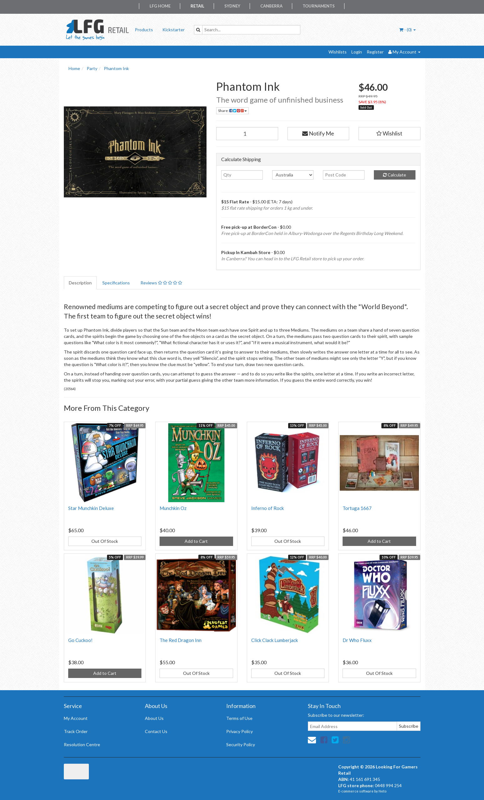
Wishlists (338, 51)
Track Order (76, 731)
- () (407, 29)
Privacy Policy (239, 731)
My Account (76, 718)
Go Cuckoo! (80, 640)
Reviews (161, 282)
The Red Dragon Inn (180, 640)
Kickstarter (173, 29)
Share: (232, 110)
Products (144, 29)
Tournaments (319, 5)
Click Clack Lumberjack (274, 640)
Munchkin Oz (173, 508)
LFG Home (160, 5)
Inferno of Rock (267, 508)
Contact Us (156, 731)
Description (80, 282)
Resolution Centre (82, 744)
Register (375, 51)
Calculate (394, 174)
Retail (197, 5)
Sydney (232, 5)
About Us (154, 718)
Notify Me (318, 133)
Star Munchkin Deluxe (91, 508)
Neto (382, 791)
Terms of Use (239, 718)
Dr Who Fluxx (357, 640)
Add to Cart (196, 541)
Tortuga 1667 (357, 508)
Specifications (116, 282)
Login (356, 51)
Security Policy (240, 744)
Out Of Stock (104, 541)
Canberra (271, 5)
